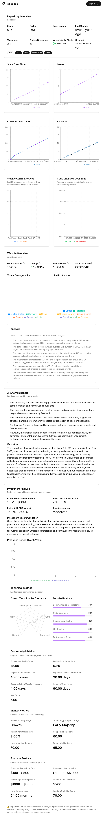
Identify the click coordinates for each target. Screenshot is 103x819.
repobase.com (14, 257)
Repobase (11, 20)
